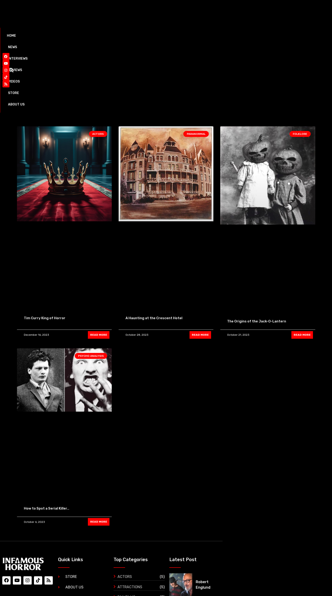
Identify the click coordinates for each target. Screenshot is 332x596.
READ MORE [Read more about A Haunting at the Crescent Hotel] (200, 266)
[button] (310, 36)
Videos (125, 36)
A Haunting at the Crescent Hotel (154, 249)
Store (147, 36)
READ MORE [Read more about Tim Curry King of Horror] (98, 266)
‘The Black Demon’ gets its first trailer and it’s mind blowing (292, 552)
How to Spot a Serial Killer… (46, 440)
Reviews (101, 36)
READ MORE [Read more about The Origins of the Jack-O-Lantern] (302, 266)
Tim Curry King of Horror (44, 249)
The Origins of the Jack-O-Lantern (256, 252)
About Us (173, 36)
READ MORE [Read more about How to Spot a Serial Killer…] (98, 453)
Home (26, 36)
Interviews (72, 36)
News (46, 36)
